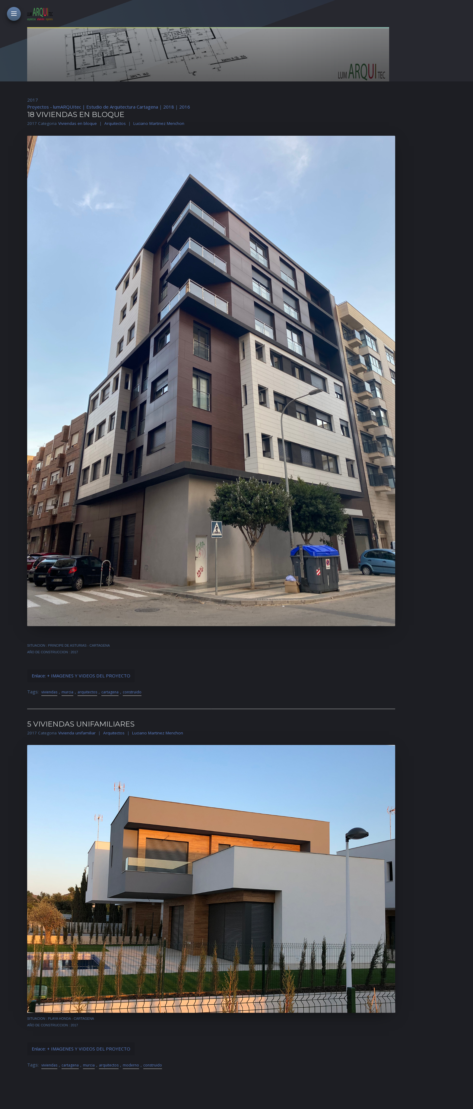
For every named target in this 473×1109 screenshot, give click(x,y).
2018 (168, 107)
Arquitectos (115, 123)
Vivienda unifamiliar (77, 733)
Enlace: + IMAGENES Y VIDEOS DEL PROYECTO (81, 676)
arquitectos (87, 692)
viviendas (49, 692)
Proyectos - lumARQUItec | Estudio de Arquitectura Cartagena (92, 107)
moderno (131, 1065)
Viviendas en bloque (77, 123)
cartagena (110, 692)
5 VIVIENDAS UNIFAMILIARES (81, 724)
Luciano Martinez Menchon (158, 123)
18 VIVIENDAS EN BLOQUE (75, 114)
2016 (184, 107)
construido (132, 692)
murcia (67, 692)
